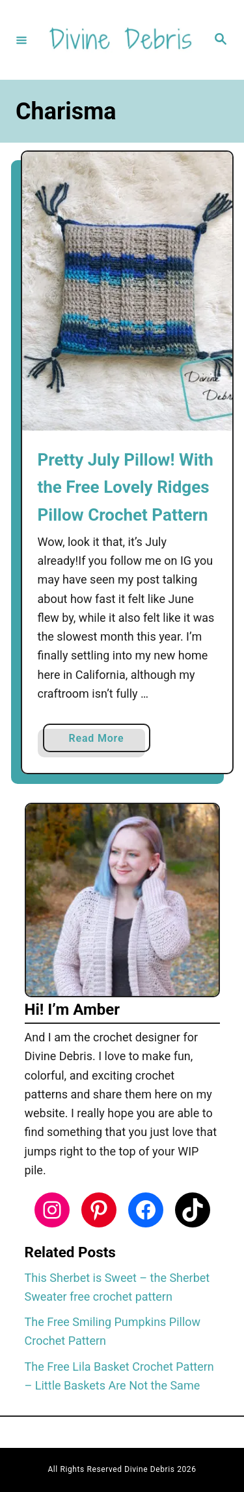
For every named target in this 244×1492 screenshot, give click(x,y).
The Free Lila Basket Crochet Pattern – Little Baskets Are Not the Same (119, 1376)
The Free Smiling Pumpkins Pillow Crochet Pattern (113, 1331)
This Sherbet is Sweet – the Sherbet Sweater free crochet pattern (117, 1287)
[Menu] (21, 39)
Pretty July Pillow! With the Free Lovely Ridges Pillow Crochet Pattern (125, 487)
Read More (101, 740)
